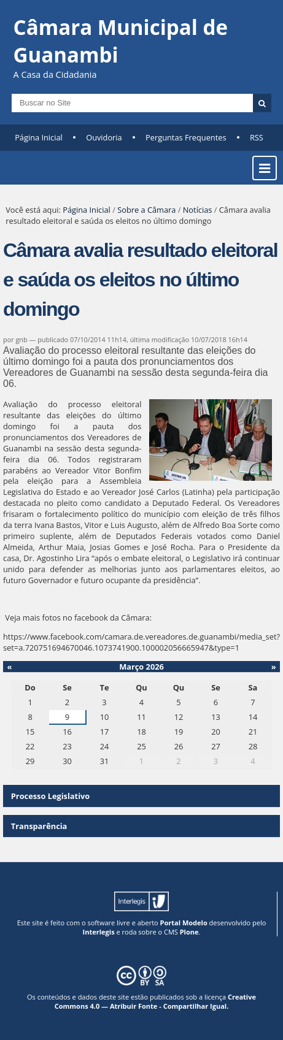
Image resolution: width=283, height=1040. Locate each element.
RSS (256, 137)
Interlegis (99, 931)
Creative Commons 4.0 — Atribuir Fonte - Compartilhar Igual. (155, 1001)
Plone (189, 931)
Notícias (197, 209)
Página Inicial (39, 137)
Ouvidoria (104, 137)
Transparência (39, 826)
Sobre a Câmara (146, 209)
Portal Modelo (183, 922)
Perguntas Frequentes (185, 137)
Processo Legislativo (50, 795)
